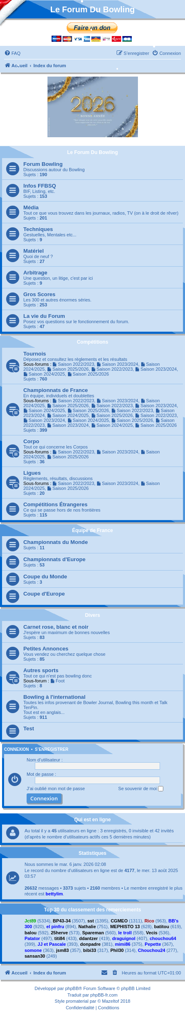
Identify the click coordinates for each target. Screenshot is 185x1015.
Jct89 (30, 920)
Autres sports (41, 670)
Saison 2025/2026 (68, 369)
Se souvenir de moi (140, 789)
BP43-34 (61, 920)
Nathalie (87, 926)
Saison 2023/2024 (117, 364)
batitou (161, 926)
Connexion (16, 750)
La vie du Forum (44, 316)
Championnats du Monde (55, 542)
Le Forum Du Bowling (92, 152)
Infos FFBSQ (39, 186)
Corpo (31, 441)
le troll (125, 932)
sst (91, 920)
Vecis (152, 932)
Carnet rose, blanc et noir (55, 627)
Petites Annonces (45, 649)
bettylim (54, 893)
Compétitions (92, 342)
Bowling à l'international (54, 697)
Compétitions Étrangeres (55, 504)
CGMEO (119, 920)
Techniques (38, 229)
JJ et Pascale (52, 944)
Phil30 (117, 950)
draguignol (123, 938)
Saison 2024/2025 (44, 374)
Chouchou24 (151, 950)
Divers (92, 615)
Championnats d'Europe (54, 559)
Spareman (93, 932)
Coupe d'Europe (44, 594)
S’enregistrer (51, 750)
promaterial (77, 1001)
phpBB (72, 988)
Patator (32, 938)
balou (30, 932)
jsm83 (62, 950)
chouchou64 (163, 938)
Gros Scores (39, 294)
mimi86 (123, 944)
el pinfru (55, 926)
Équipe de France (92, 530)
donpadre (90, 944)
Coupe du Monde (45, 576)
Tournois (34, 354)
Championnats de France (55, 390)
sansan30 (35, 956)
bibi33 (89, 950)
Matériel (33, 251)
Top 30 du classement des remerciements (92, 909)
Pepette (153, 944)
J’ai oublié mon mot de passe (56, 788)
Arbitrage (35, 273)
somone (33, 950)
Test (28, 728)
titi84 (59, 938)
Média (30, 207)
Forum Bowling (43, 164)
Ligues (32, 473)
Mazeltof (110, 1001)
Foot (57, 680)
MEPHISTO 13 (125, 926)
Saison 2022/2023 (74, 364)
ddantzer (88, 938)
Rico (149, 920)
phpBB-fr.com (104, 994)
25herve (59, 932)
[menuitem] (12, 53)
